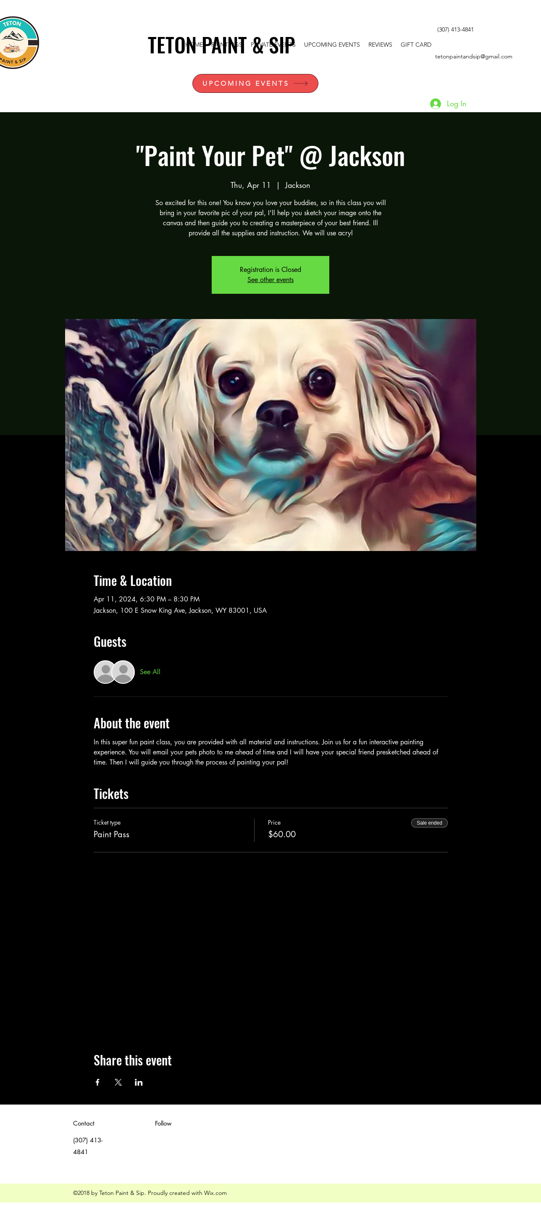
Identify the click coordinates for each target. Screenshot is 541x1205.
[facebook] (498, 30)
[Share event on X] (118, 1082)
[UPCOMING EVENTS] (255, 83)
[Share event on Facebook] (98, 1082)
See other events (270, 279)
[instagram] (511, 30)
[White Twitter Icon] (485, 30)
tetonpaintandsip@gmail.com (473, 56)
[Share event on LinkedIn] (139, 1082)
